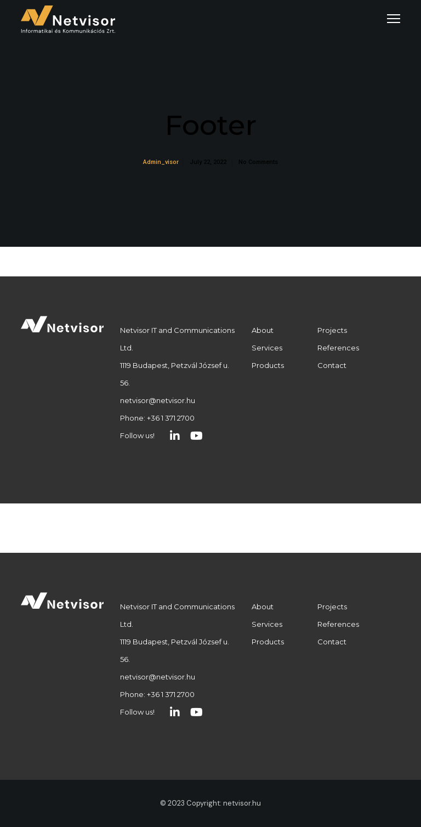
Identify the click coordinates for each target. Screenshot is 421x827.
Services (267, 347)
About (263, 330)
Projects (332, 330)
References (338, 347)
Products (268, 365)
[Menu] (388, 19)
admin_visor (161, 162)
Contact (331, 365)
